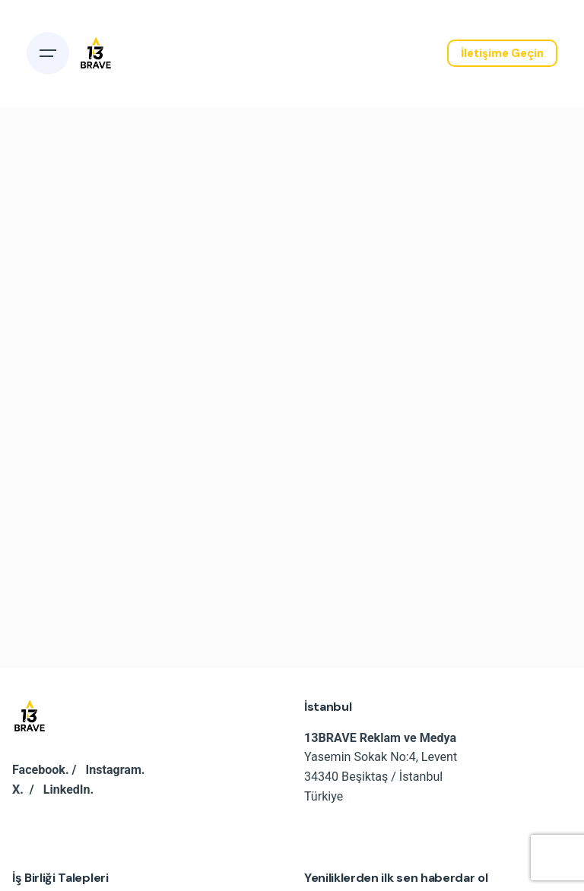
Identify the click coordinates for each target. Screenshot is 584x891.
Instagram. (115, 770)
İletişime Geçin (502, 53)
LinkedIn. (68, 789)
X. (18, 789)
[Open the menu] (48, 53)
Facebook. (40, 770)
